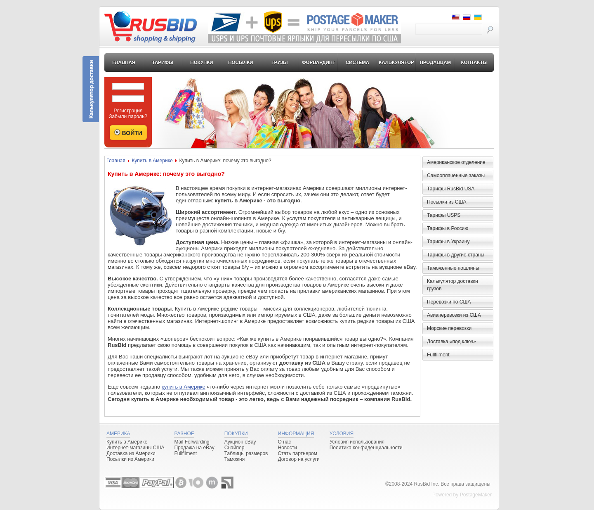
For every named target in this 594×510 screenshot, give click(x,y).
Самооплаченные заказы (456, 175)
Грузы (279, 62)
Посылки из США (446, 202)
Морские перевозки (449, 328)
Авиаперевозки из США (454, 315)
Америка (118, 433)
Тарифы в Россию (447, 228)
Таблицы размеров (246, 453)
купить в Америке (183, 387)
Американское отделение (456, 162)
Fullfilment (438, 355)
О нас (284, 442)
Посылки (240, 62)
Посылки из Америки (130, 459)
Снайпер (234, 448)
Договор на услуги (299, 459)
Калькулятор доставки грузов (452, 285)
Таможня (234, 459)
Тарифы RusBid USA (450, 189)
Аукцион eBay (240, 442)
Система (357, 62)
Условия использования (357, 442)
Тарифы (163, 62)
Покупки (201, 62)
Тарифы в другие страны (455, 255)
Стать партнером (298, 453)
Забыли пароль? (128, 116)
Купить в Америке (152, 161)
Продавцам (435, 62)
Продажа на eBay (194, 448)
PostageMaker (476, 495)
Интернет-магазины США (135, 448)
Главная (123, 62)
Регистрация (127, 111)
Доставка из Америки (131, 453)
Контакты (474, 62)
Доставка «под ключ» (451, 341)
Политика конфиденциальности (366, 448)
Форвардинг (318, 62)
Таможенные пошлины (453, 268)
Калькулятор (396, 62)
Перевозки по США (449, 302)
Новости (287, 448)
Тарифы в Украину (448, 241)
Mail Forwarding (191, 442)
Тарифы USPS (443, 215)
